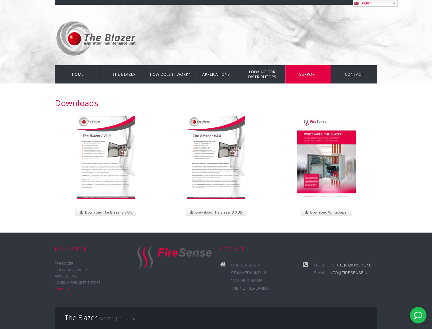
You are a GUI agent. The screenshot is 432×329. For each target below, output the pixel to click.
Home (77, 74)
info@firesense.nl (348, 273)
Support (308, 74)
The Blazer (124, 74)
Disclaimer (128, 318)
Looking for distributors (262, 74)
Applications (216, 74)
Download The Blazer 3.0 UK (106, 212)
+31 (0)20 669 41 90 (353, 265)
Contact (354, 74)
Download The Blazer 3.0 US (216, 212)
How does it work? (170, 74)
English (363, 3)
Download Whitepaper (326, 212)
